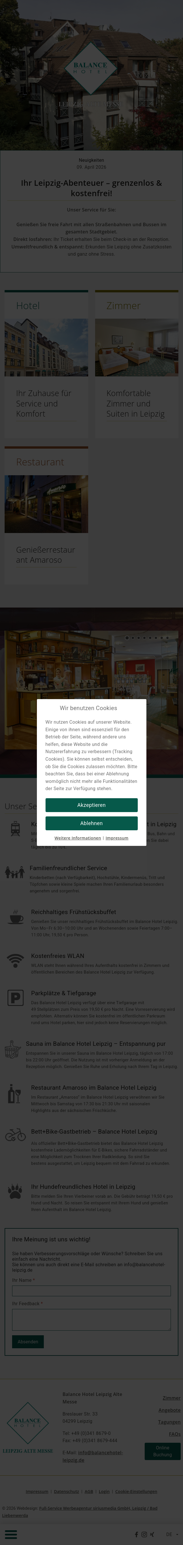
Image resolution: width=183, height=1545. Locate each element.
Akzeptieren (91, 805)
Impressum (116, 838)
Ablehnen (91, 823)
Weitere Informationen (77, 838)
